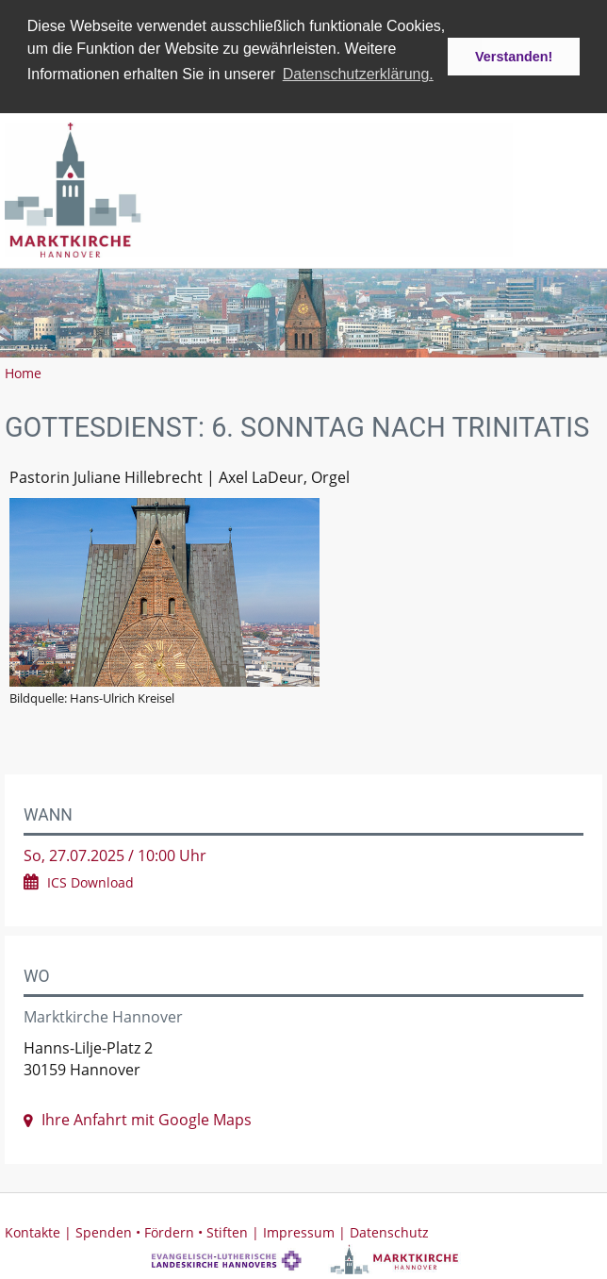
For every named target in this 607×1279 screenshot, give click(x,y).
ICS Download (90, 881)
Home (23, 372)
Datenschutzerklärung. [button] (358, 74)
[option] (303, 312)
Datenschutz (389, 1231)
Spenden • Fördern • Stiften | (169, 1231)
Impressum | (306, 1231)
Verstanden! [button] (513, 56)
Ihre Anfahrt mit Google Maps (146, 1118)
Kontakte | (40, 1231)
